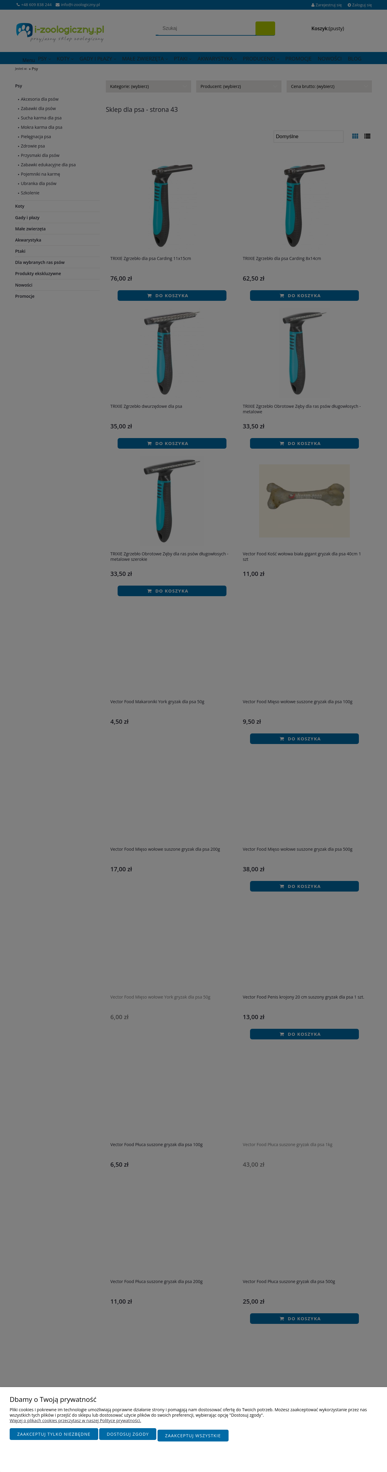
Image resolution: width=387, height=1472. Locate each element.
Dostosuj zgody (128, 1437)
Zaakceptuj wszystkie (193, 1437)
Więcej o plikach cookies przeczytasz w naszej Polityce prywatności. (75, 1423)
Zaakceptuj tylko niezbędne (54, 1437)
